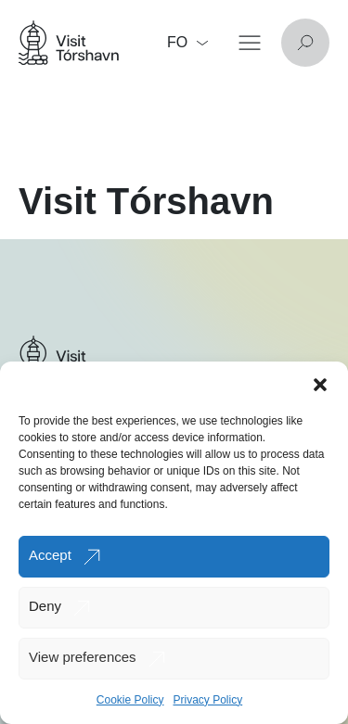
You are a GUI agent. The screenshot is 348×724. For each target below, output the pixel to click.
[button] (320, 384)
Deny (45, 606)
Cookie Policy (130, 699)
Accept (50, 555)
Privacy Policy (208, 699)
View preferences (82, 657)
